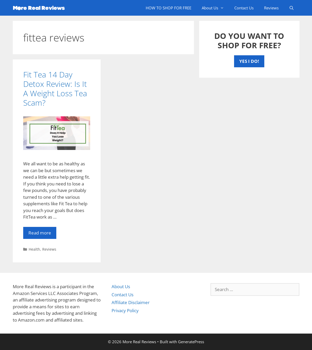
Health (34, 249)
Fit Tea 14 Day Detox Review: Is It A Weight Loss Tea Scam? (55, 88)
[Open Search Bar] (291, 8)
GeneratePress (191, 341)
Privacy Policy (125, 310)
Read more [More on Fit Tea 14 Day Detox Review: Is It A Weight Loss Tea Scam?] (39, 233)
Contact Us (244, 7)
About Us (215, 8)
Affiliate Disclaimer (131, 302)
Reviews (271, 7)
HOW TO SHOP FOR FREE (168, 7)
